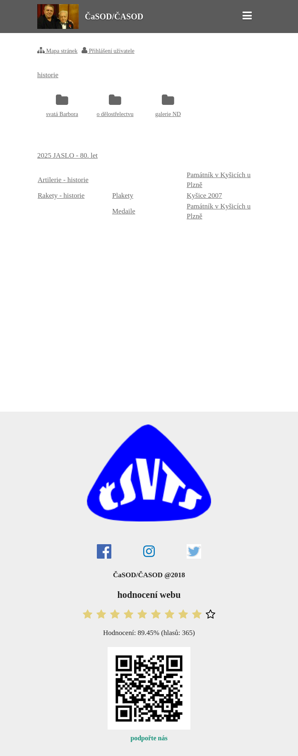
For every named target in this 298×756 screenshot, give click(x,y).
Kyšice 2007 (204, 195)
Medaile (123, 211)
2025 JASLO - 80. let (67, 155)
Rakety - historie (61, 195)
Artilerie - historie (63, 180)
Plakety (122, 195)
